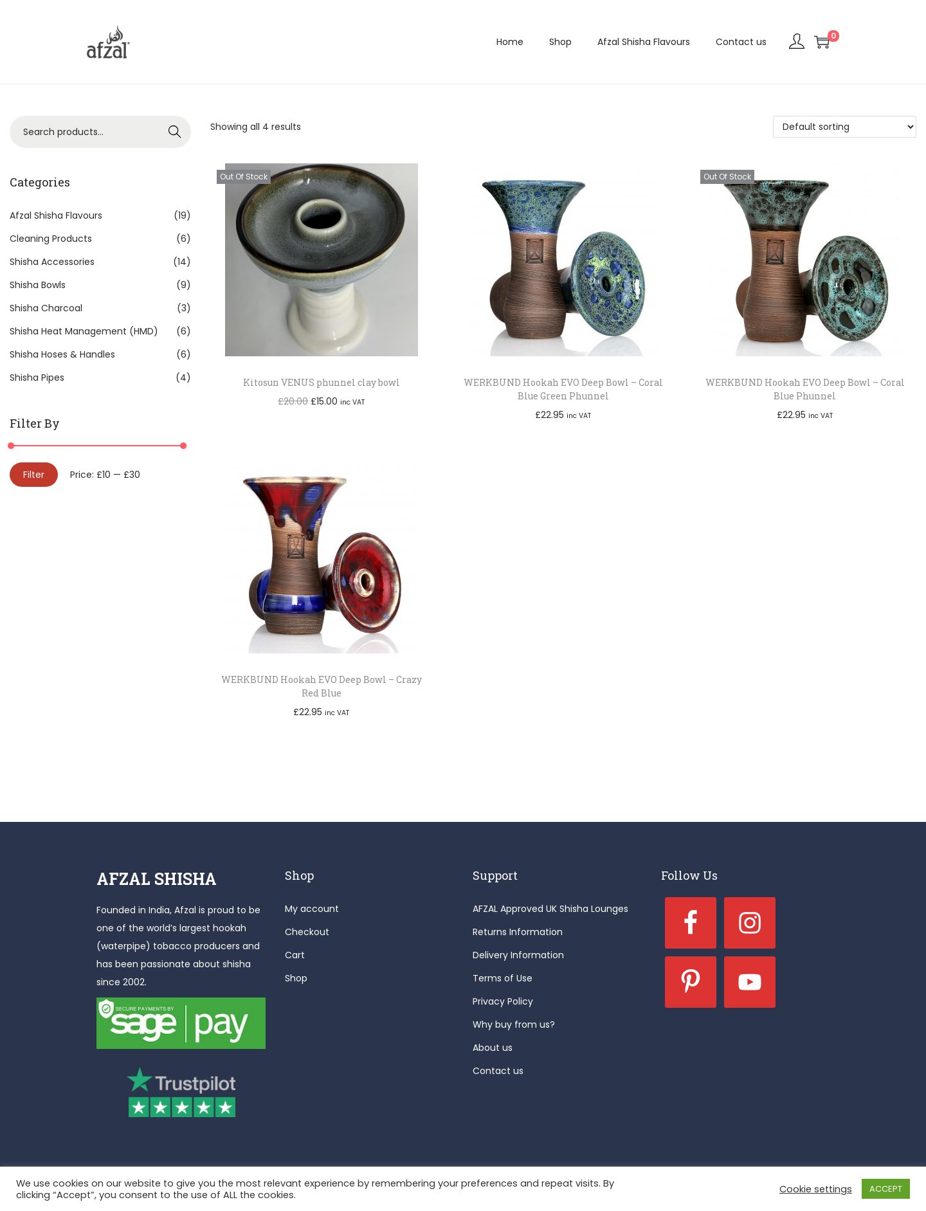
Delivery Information (518, 955)
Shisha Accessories (52, 261)
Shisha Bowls (38, 284)
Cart (295, 955)
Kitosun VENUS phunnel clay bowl (321, 382)
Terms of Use (502, 978)
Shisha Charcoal (46, 308)
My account (312, 908)
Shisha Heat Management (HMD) (84, 331)
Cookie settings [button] (815, 1189)
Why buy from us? (514, 1024)
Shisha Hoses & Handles (62, 354)
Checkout (307, 931)
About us (493, 1047)
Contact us (498, 1070)
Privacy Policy (503, 1001)
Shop (296, 978)
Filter (33, 474)
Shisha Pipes (37, 377)
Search (175, 131)
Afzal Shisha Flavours (56, 215)
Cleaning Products (51, 238)
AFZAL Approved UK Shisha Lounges (550, 908)
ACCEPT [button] (885, 1189)
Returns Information (518, 931)
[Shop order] (845, 126)
